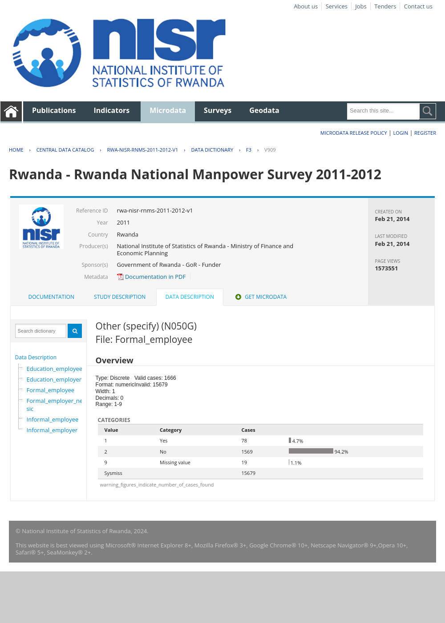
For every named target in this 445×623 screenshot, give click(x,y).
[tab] (51, 297)
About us (306, 6)
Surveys (217, 110)
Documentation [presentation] (51, 297)
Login (400, 132)
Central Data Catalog (65, 149)
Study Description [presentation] (120, 297)
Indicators (112, 110)
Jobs (360, 6)
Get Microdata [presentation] (260, 297)
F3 (248, 149)
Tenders (385, 6)
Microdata (168, 110)
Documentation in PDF (151, 277)
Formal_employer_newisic (58, 405)
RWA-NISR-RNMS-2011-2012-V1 (142, 149)
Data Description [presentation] (190, 297)
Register (425, 132)
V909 (269, 149)
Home (16, 149)
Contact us (418, 6)
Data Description (36, 357)
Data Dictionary (212, 149)
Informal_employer (52, 430)
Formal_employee (51, 390)
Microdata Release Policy (353, 132)
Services (337, 6)
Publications (54, 110)
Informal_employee (53, 419)
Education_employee (55, 369)
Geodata (264, 110)
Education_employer (54, 379)
